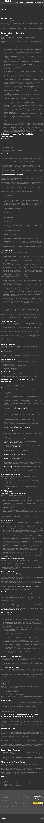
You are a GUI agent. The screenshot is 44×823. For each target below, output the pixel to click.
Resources (34, 2)
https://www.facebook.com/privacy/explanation (13, 471)
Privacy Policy (40, 818)
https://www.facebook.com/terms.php (12, 584)
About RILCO (18, 2)
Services (30, 2)
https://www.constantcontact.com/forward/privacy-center (18, 427)
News (22, 2)
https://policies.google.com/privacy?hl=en (19, 408)
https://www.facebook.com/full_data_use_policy (11, 609)
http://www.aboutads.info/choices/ (11, 465)
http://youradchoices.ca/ (9, 466)
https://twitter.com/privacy (14, 446)
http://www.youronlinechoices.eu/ (11, 467)
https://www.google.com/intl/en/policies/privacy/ (17, 488)
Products (26, 2)
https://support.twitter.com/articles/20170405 (13, 442)
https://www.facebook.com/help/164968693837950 (14, 454)
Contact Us (39, 2)
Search (42, 2)
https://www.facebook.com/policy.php (22, 586)
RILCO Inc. (31, 818)
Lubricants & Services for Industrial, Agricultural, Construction (14, 12)
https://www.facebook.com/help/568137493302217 (14, 458)
